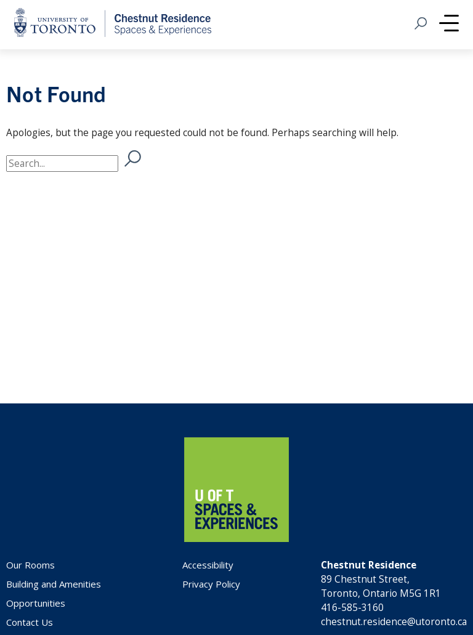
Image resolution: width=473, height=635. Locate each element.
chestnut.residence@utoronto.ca (394, 621)
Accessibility (207, 565)
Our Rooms (30, 565)
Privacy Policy (211, 584)
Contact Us (29, 622)
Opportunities (35, 603)
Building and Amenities (53, 584)
